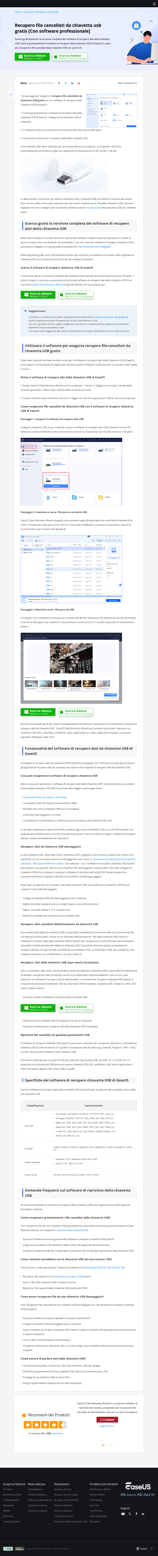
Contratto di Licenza (37, 1505)
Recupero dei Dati (62, 1489)
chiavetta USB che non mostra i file (106, 1267)
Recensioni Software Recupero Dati (70, 1521)
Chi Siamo (8, 1489)
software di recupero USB (68, 1276)
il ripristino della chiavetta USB (71, 1230)
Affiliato (6, 1510)
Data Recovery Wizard (100, 1489)
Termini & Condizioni (37, 1510)
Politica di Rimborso (37, 1494)
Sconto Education (11, 1521)
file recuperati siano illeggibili (95, 246)
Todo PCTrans (96, 1510)
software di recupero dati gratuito (110, 317)
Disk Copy (94, 1505)
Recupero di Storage (47, 12)
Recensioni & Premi (12, 1494)
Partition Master (97, 1494)
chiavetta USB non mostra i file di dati (46, 797)
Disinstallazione (35, 1489)
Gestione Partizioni (63, 1510)
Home (18, 12)
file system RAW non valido (48, 863)
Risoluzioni (61, 1484)
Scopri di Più (106, 1426)
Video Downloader (98, 1516)
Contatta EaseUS (11, 1500)
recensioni (57, 1433)
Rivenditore (8, 1505)
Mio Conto (8, 1516)
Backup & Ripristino (63, 1505)
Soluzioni (29, 12)
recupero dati (93, 207)
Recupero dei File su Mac (66, 1494)
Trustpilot (125, 1504)
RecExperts (95, 1521)
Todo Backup (96, 1500)
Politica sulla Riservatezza (40, 1500)
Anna (24, 83)
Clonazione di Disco (63, 1516)
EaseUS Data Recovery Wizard (47, 284)
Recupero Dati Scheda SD (66, 1500)
